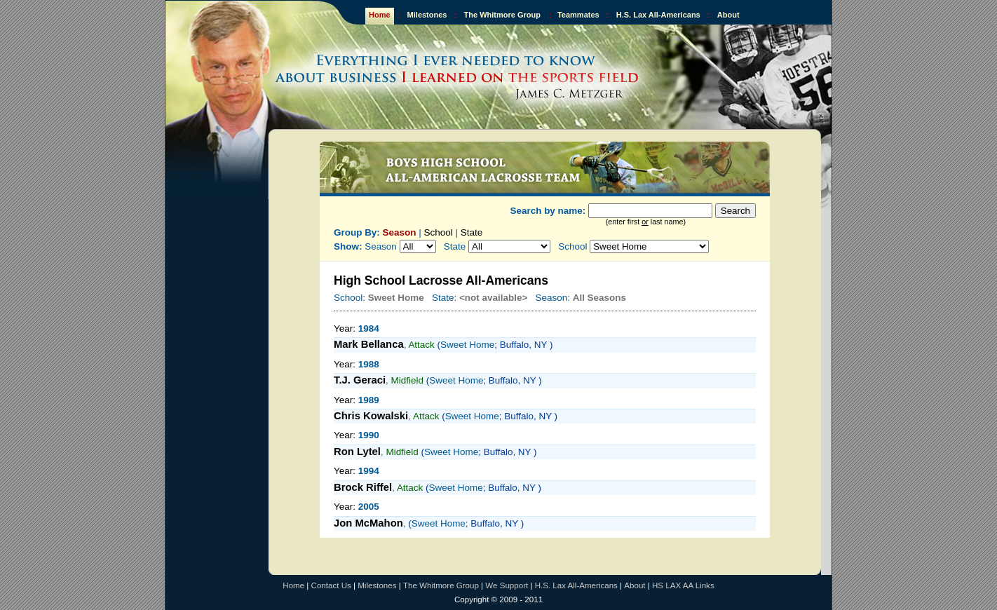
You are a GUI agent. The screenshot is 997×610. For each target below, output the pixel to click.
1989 (368, 400)
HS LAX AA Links (683, 585)
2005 (368, 506)
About (728, 15)
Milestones (427, 15)
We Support (506, 585)
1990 (368, 435)
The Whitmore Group (502, 15)
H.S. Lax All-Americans (658, 15)
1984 (368, 328)
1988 (368, 364)
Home (380, 15)
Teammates (578, 15)
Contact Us (331, 585)
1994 (368, 471)
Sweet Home (467, 344)
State (471, 232)
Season (399, 232)
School (438, 232)
